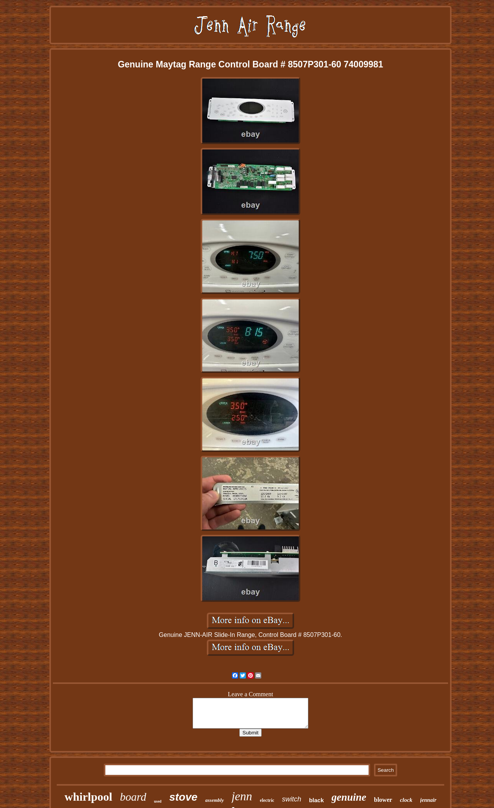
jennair (428, 800)
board (133, 797)
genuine (349, 797)
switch (291, 799)
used (157, 801)
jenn (242, 796)
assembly (214, 800)
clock (406, 800)
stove (183, 797)
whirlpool (88, 796)
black (316, 800)
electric (267, 800)
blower (383, 799)
